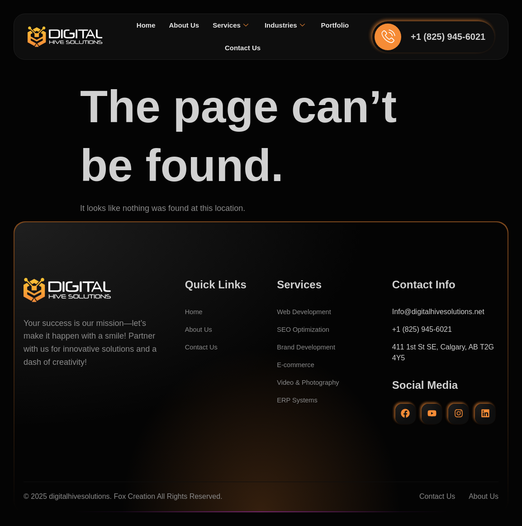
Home (164, 25)
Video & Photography (311, 382)
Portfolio (217, 48)
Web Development (306, 312)
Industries (308, 25)
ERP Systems (299, 400)
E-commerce (297, 364)
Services (251, 25)
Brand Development (309, 347)
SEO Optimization (305, 329)
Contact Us (264, 48)
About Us (203, 25)
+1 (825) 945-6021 (448, 37)
